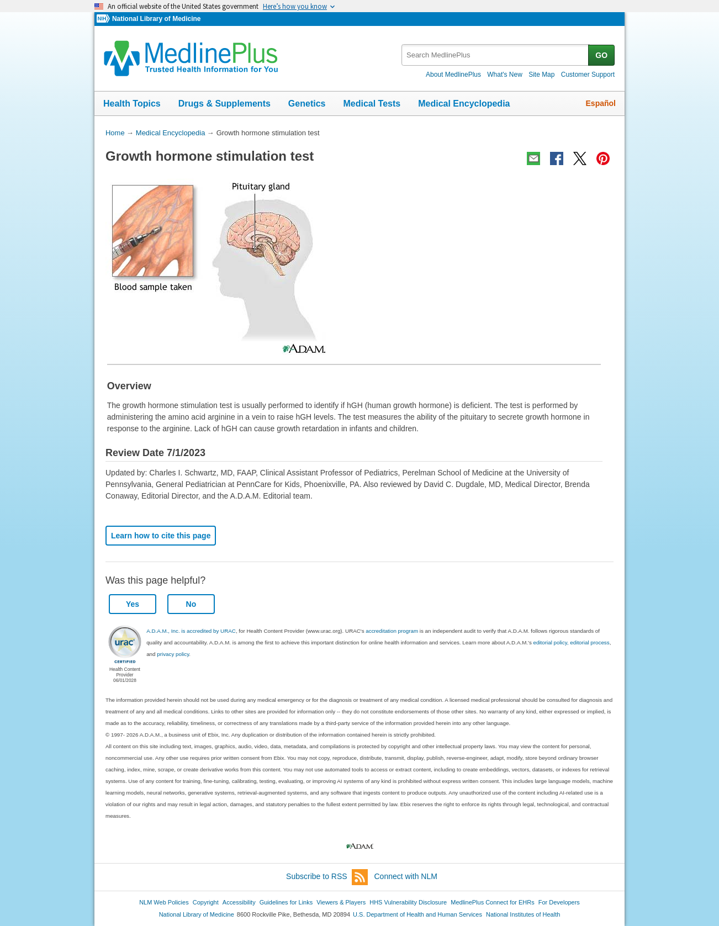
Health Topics (132, 103)
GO (601, 55)
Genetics (307, 103)
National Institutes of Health (523, 914)
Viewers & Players (341, 902)
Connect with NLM (405, 876)
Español (601, 103)
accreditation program (392, 631)
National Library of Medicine (156, 19)
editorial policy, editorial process (571, 642)
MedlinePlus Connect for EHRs (492, 902)
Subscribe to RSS (327, 877)
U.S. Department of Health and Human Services (417, 914)
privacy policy (173, 654)
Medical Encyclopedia (464, 103)
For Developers (559, 902)
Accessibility (239, 902)
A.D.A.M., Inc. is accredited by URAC (191, 631)
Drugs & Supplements (224, 103)
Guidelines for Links (286, 902)
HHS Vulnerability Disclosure (408, 902)
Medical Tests (371, 103)
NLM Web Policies (164, 902)
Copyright (206, 902)
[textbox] (495, 55)
